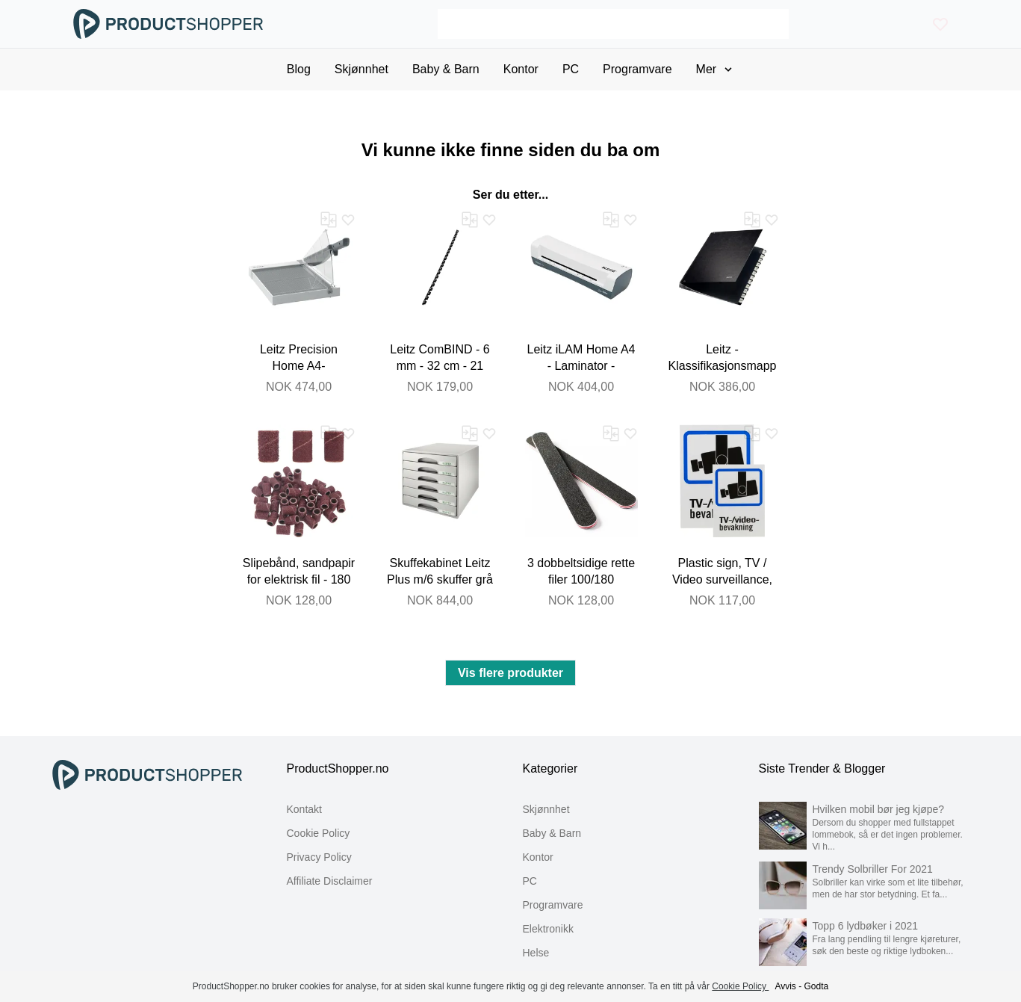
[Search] (613, 24)
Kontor (538, 857)
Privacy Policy (319, 857)
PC (530, 881)
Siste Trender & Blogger (822, 768)
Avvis (785, 986)
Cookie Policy (318, 833)
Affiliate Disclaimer (330, 881)
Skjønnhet (546, 809)
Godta (816, 986)
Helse (536, 953)
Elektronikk (548, 929)
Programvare (553, 905)
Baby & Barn (552, 833)
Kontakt (304, 809)
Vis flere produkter (510, 673)
